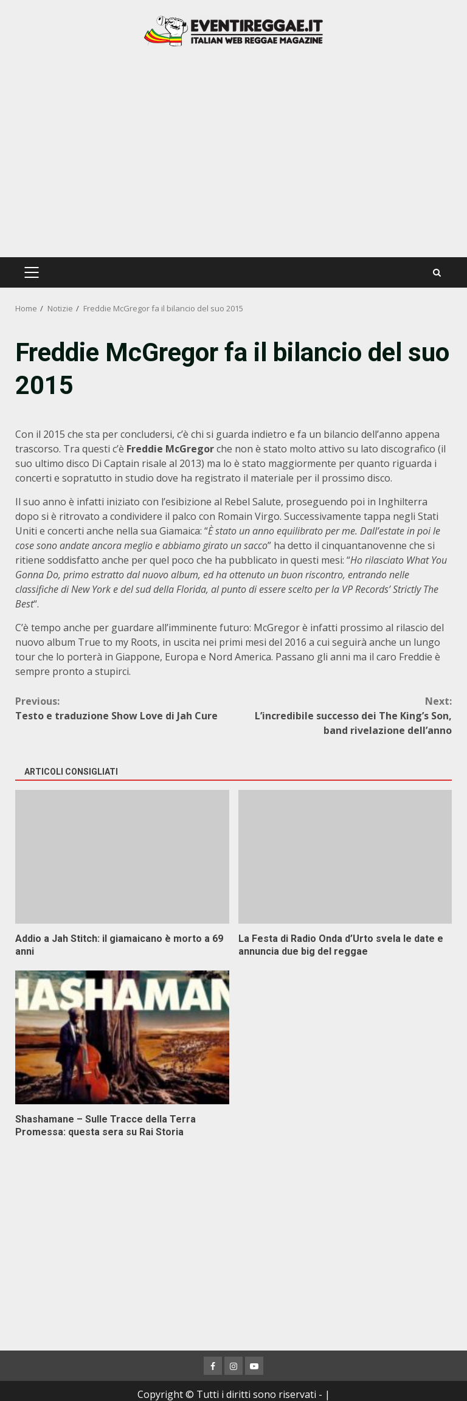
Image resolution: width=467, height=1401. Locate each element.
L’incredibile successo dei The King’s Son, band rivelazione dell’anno (343, 715)
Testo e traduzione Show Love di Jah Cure (124, 708)
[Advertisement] (233, 151)
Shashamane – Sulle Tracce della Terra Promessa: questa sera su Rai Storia (122, 1037)
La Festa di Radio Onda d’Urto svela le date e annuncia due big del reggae (345, 857)
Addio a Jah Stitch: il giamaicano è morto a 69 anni (122, 857)
